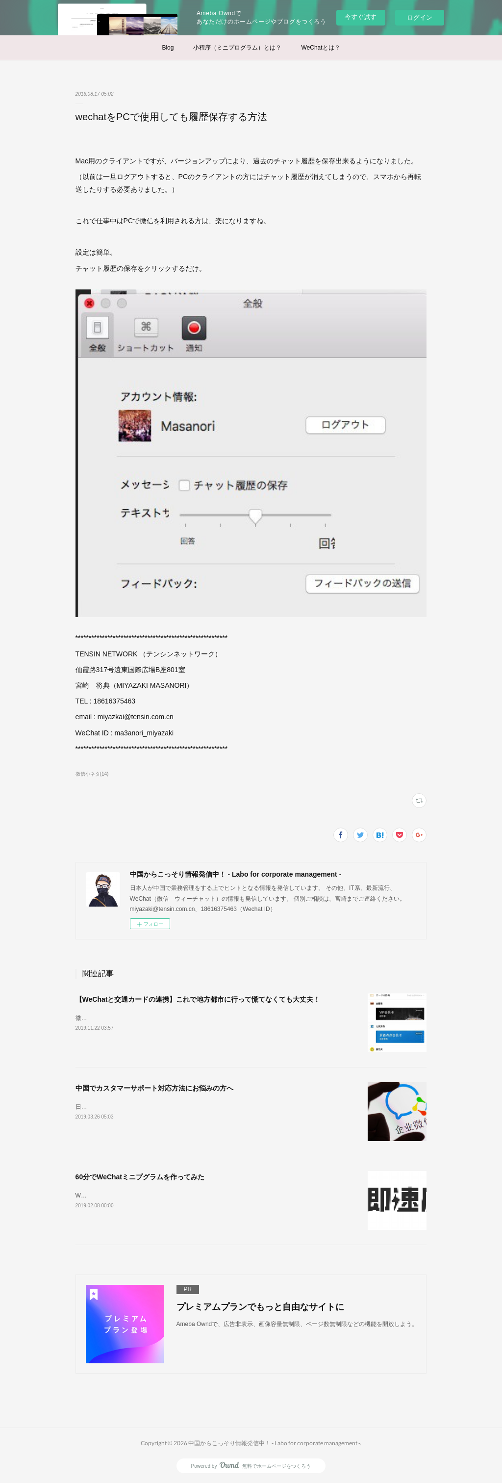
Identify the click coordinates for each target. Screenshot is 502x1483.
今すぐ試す (360, 17)
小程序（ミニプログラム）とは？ (237, 47)
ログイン (419, 17)
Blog (168, 47)
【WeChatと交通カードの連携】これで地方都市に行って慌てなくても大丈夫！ (198, 999)
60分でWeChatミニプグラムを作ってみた (139, 1177)
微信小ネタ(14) (92, 774)
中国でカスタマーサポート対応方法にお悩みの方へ (154, 1088)
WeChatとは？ (320, 47)
